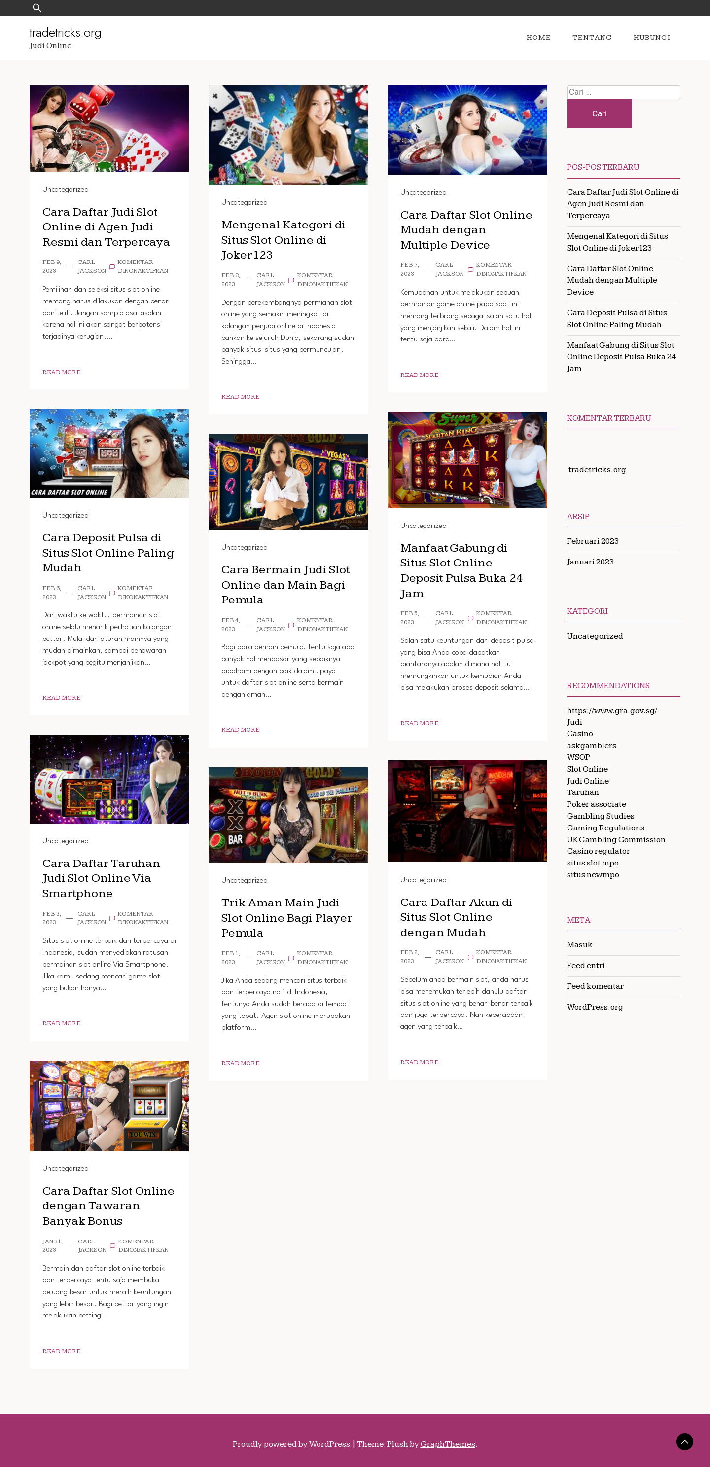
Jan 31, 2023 (52, 1246)
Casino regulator (598, 851)
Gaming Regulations (605, 828)
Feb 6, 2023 (51, 593)
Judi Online (588, 781)
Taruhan (583, 792)
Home (539, 37)
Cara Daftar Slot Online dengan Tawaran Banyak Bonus (109, 1206)
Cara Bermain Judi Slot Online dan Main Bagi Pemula (286, 584)
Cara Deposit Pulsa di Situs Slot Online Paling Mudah (108, 552)
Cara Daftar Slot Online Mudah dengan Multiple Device (466, 230)
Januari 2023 (590, 562)
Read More (61, 372)
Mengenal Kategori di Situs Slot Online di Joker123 (284, 240)
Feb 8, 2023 (230, 280)
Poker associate (596, 804)
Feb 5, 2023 (409, 618)
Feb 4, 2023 (230, 625)
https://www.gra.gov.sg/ (612, 710)
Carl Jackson (91, 267)
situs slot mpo (593, 863)
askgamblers (591, 746)
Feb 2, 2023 (409, 957)
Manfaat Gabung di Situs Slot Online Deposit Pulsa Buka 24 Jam (462, 570)
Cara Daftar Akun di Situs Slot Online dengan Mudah (457, 917)
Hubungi (652, 37)
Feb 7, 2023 (409, 270)
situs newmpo (593, 875)
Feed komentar (595, 986)
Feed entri (586, 966)
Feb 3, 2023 (51, 918)
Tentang (592, 37)
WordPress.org (595, 1007)
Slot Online (587, 769)
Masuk (580, 945)
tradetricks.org (66, 32)
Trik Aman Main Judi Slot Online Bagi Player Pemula (287, 917)
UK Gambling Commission (616, 840)
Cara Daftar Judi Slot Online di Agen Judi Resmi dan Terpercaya (106, 227)
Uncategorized (65, 190)
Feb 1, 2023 (230, 958)
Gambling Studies (601, 816)
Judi (574, 722)
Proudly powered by (292, 1444)
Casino (580, 734)
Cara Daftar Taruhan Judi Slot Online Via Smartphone (101, 878)
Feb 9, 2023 (51, 267)
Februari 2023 (593, 541)
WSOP (578, 757)
